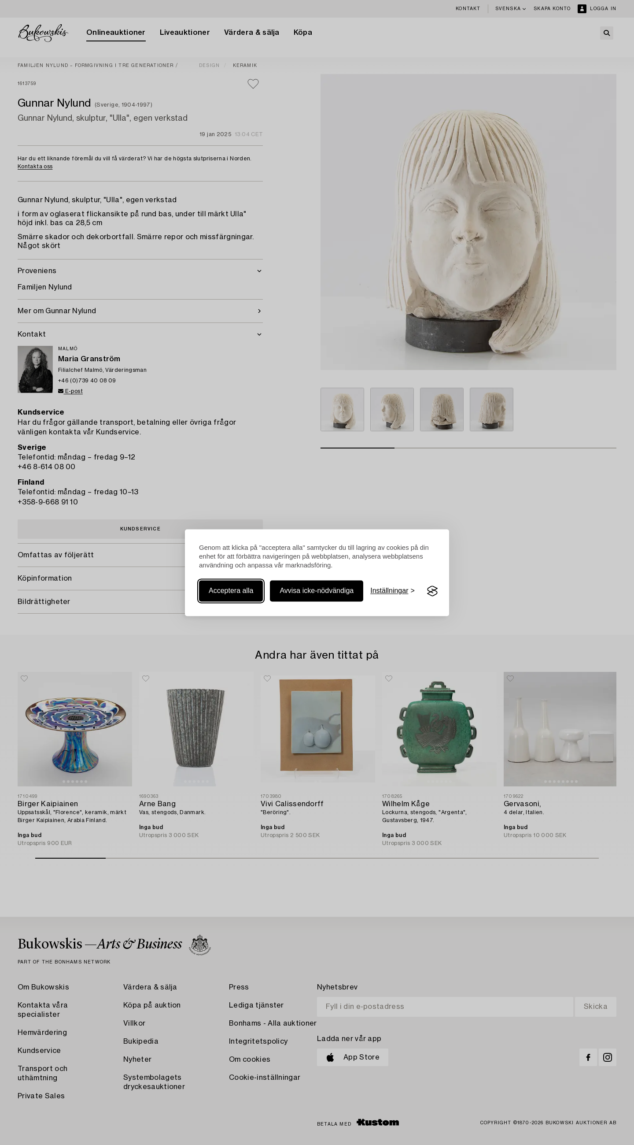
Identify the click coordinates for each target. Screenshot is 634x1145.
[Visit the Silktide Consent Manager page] (432, 591)
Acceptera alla (231, 591)
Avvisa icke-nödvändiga (317, 591)
